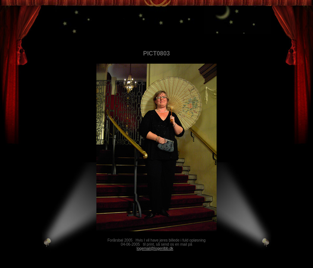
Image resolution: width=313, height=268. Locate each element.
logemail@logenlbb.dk (155, 248)
